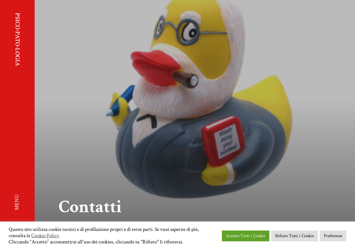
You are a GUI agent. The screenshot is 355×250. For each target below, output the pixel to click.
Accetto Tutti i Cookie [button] (245, 236)
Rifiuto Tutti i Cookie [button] (294, 236)
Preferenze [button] (333, 236)
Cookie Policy (45, 236)
